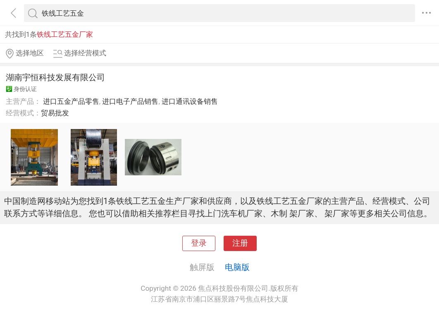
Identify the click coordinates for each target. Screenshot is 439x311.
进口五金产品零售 (71, 101)
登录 (199, 243)
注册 (240, 243)
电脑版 (237, 267)
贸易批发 (55, 113)
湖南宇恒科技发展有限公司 (55, 77)
